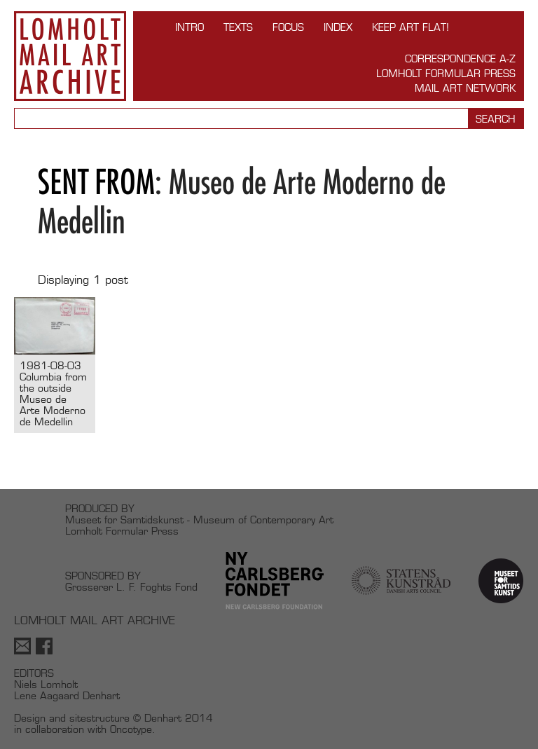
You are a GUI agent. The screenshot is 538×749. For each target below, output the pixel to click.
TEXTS (238, 27)
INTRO (189, 27)
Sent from (96, 181)
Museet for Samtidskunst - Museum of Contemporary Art (199, 519)
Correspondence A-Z (460, 58)
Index (338, 27)
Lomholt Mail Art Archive (70, 56)
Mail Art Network (465, 88)
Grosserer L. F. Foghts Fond (131, 587)
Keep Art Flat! (410, 27)
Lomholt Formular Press (446, 73)
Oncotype (131, 729)
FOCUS (288, 27)
